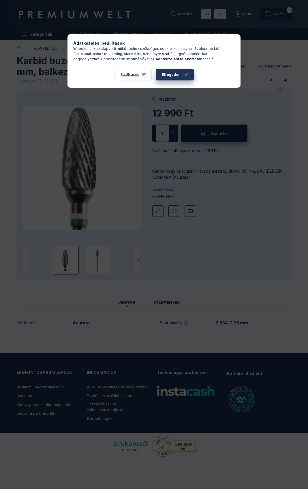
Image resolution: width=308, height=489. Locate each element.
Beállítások (130, 74)
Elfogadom (172, 74)
